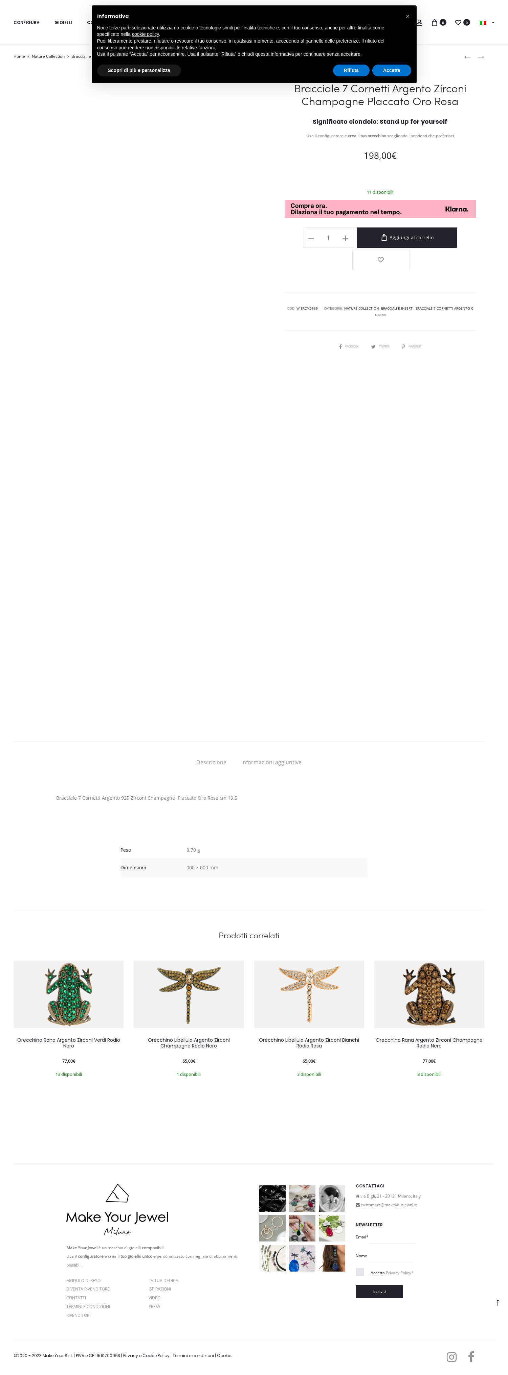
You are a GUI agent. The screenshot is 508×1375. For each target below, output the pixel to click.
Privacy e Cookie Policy (146, 1355)
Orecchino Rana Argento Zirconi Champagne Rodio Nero (429, 1043)
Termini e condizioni (193, 1355)
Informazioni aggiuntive (271, 762)
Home (19, 56)
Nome (361, 1256)
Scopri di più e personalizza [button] (139, 70)
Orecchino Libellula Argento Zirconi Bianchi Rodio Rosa (309, 1043)
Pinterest (415, 321)
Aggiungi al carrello (397, 237)
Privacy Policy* (400, 1273)
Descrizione (211, 762)
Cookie (224, 1355)
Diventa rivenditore (88, 1289)
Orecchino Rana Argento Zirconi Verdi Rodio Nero (68, 1043)
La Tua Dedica (163, 1280)
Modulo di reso (83, 1280)
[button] (407, 16)
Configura (27, 22)
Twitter (380, 321)
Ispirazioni (160, 1289)
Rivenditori (78, 1315)
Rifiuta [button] (351, 70)
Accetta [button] (391, 70)
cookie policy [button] (145, 34)
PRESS (154, 1306)
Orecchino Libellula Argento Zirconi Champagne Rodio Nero (189, 1043)
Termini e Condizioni (88, 1306)
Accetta (392, 1273)
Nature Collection (48, 56)
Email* (362, 1237)
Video (154, 1298)
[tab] (211, 762)
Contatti (76, 1298)
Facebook (344, 321)
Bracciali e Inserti (397, 283)
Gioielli (63, 22)
